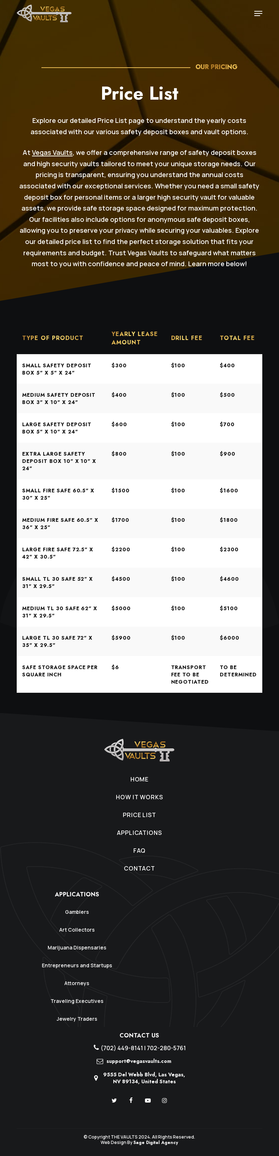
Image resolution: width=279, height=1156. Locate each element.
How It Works (139, 797)
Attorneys (76, 983)
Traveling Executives (77, 1000)
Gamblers (77, 911)
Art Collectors (77, 929)
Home (139, 779)
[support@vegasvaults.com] (139, 1063)
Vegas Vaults (52, 152)
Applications (139, 833)
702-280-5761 (166, 1048)
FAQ (139, 851)
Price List (140, 815)
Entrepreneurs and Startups (77, 965)
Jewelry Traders (77, 1018)
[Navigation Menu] (258, 13)
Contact (139, 868)
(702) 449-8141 (122, 1048)
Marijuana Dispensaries (77, 947)
